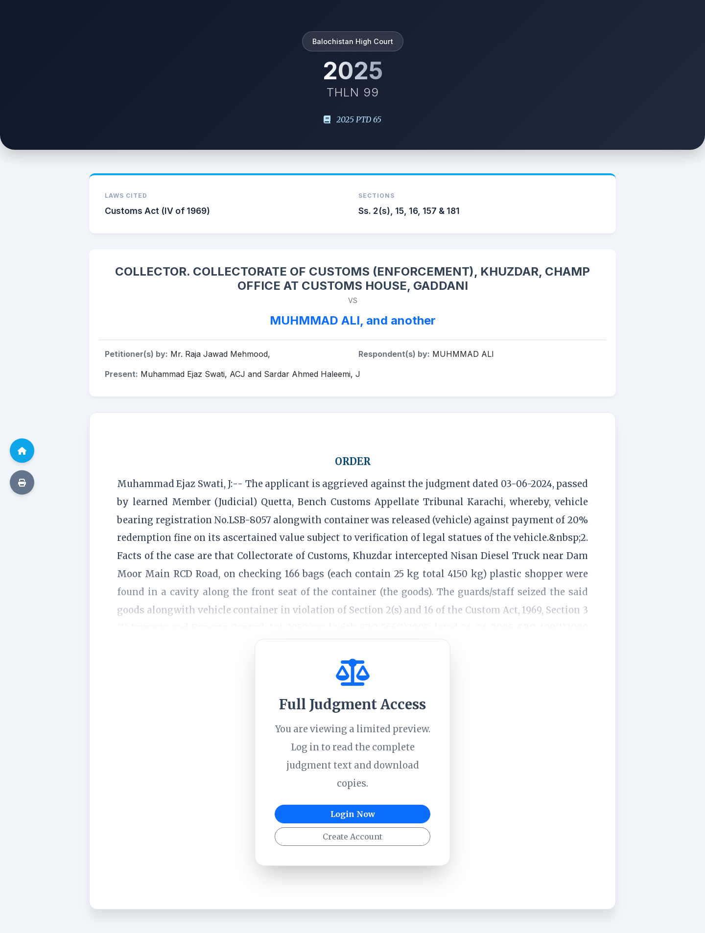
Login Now (352, 814)
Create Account (352, 836)
